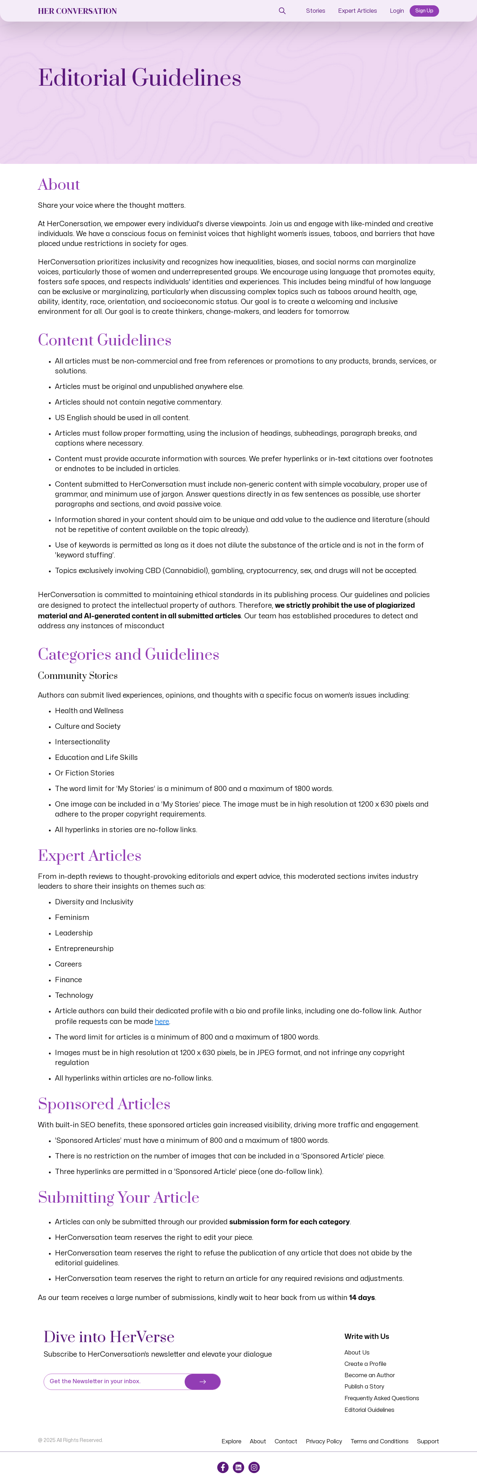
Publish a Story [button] (364, 1387)
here (162, 1021)
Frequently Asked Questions (381, 1398)
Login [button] (397, 11)
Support (428, 1441)
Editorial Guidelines (369, 1410)
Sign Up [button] (424, 10)
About (258, 1441)
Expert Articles (357, 11)
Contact (286, 1441)
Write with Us (366, 1336)
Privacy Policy (324, 1441)
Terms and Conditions (379, 1441)
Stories (315, 11)
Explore (231, 1441)
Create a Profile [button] (365, 1364)
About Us (357, 1353)
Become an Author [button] (369, 1375)
